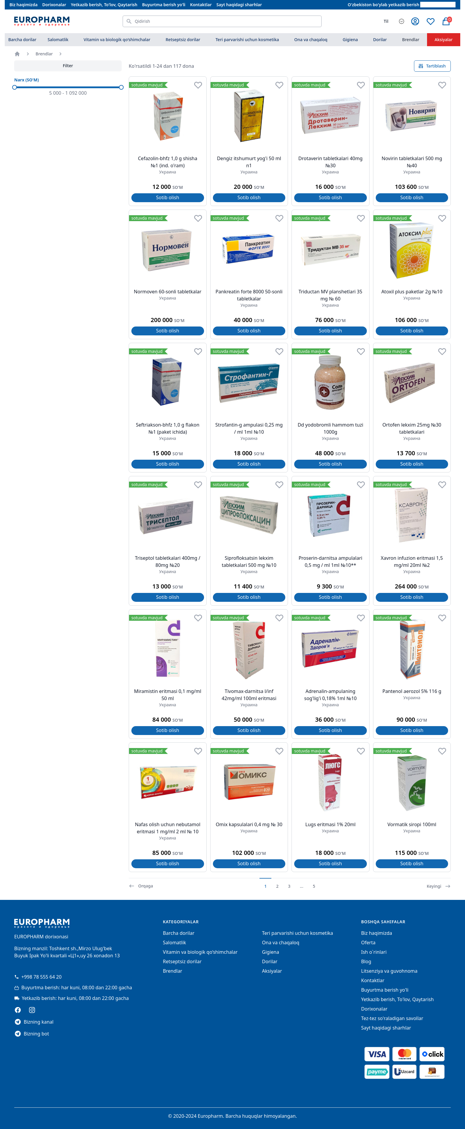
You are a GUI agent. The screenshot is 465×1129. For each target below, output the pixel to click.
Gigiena (350, 39)
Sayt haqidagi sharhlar (239, 4)
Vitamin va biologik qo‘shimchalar (117, 39)
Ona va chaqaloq (310, 39)
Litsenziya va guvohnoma (389, 971)
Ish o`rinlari (374, 952)
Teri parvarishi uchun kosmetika (247, 39)
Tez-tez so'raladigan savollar (392, 1018)
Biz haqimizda (23, 4)
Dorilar (380, 39)
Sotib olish (167, 197)
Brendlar (410, 39)
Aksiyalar (444, 39)
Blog (366, 961)
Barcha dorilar (22, 39)
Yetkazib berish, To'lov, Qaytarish (104, 4)
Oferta (368, 942)
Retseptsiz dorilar (183, 39)
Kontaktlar (201, 4)
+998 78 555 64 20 (38, 977)
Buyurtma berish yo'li (163, 4)
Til (386, 21)
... (301, 886)
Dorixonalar (54, 4)
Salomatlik (58, 39)
